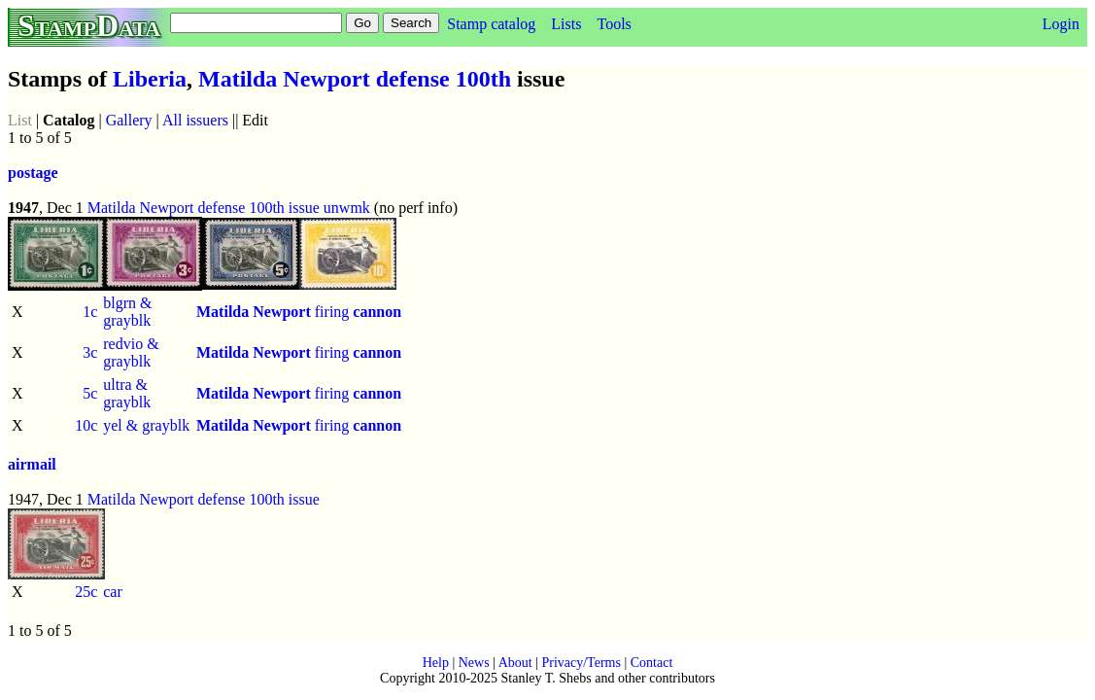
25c (86, 591)
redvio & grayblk (130, 352)
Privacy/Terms (580, 662)
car (112, 591)
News (474, 662)
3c (90, 352)
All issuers (195, 120)
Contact (652, 662)
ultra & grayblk (127, 393)
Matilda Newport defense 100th (354, 78)
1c (90, 311)
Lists (566, 24)
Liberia (150, 78)
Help (436, 662)
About (515, 662)
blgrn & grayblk (127, 312)
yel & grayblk (146, 425)
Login (1061, 24)
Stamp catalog (491, 24)
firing (298, 311)
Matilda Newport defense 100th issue (203, 207)
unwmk (347, 207)
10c (86, 425)
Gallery (129, 120)
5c (90, 393)
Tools (614, 24)
